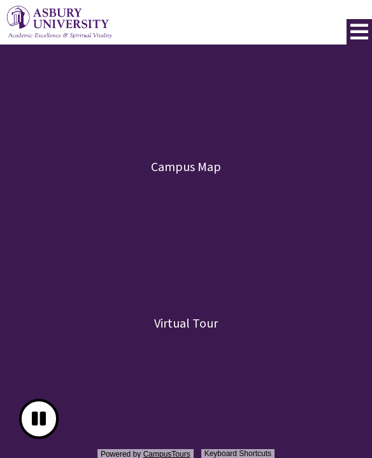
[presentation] (186, 253)
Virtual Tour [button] (186, 324)
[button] (359, 32)
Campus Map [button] (186, 167)
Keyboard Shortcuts (237, 453)
